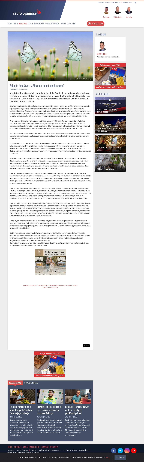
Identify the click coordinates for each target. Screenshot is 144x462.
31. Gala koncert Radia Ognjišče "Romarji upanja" (108, 110)
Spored (63, 23)
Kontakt (107, 2)
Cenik (112, 2)
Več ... (108, 457)
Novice (15, 23)
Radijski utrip (39, 23)
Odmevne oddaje (31, 382)
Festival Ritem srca (52, 23)
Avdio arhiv (71, 23)
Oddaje (30, 23)
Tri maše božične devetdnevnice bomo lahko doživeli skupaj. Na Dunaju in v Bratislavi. (110, 128)
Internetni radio (72, 450)
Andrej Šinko (101, 54)
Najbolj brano (15, 382)
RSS (87, 450)
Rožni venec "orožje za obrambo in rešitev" (109, 148)
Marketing (117, 2)
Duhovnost (45, 447)
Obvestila (19, 450)
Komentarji (23, 23)
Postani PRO (101, 2)
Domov (10, 23)
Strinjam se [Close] (120, 457)
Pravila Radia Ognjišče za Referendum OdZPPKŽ (24, 452)
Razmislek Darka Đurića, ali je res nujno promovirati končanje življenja (49, 410)
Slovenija (13, 89)
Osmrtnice (11, 450)
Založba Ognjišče (126, 2)
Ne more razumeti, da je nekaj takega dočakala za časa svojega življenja (21, 410)
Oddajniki (82, 450)
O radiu (63, 450)
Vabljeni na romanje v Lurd (106, 168)
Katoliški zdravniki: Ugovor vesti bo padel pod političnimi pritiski (77, 410)
